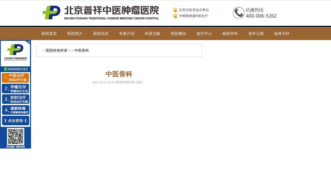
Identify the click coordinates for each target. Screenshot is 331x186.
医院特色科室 (56, 50)
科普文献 (152, 34)
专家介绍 (126, 34)
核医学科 (230, 34)
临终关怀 (282, 34)
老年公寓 (256, 34)
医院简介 (75, 34)
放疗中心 (204, 34)
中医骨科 (81, 50)
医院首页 (49, 34)
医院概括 (178, 34)
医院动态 (101, 34)
